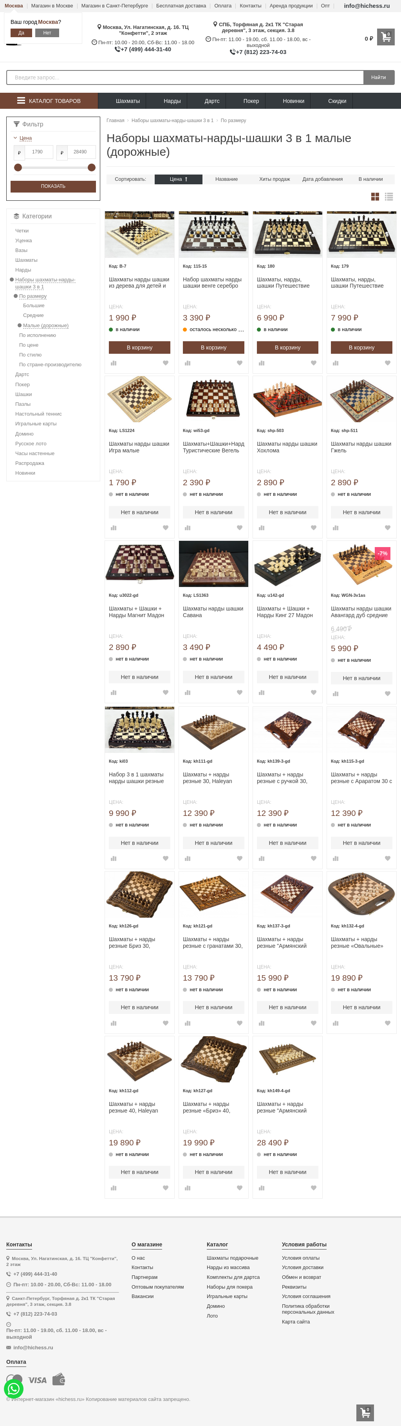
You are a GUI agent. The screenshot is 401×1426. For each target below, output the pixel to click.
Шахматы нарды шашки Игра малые (139, 447)
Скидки (331, 102)
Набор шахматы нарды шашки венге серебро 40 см (212, 283)
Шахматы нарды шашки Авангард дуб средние (361, 611)
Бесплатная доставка (181, 6)
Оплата (222, 6)
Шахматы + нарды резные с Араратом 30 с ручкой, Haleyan (361, 778)
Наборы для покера (230, 1287)
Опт (325, 6)
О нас (138, 1258)
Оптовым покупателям (158, 1287)
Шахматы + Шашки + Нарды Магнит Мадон (136, 611)
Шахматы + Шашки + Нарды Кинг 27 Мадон (285, 611)
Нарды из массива (228, 1267)
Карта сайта (296, 1322)
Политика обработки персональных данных (308, 1309)
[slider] (18, 167)
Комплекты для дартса (233, 1277)
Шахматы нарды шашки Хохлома (287, 447)
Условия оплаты (301, 1258)
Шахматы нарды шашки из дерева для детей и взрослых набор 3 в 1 (139, 283)
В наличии (371, 179)
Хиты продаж (274, 179)
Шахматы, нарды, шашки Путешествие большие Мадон (357, 283)
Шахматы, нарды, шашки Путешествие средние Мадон (283, 283)
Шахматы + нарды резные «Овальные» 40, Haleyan (357, 942)
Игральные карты (227, 1296)
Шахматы (122, 101)
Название (226, 179)
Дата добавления (323, 179)
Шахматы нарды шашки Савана (213, 611)
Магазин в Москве (52, 6)
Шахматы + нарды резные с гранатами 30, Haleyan (213, 942)
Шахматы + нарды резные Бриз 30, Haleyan (132, 942)
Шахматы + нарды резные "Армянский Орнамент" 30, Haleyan (286, 942)
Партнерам (144, 1277)
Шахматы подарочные (232, 1258)
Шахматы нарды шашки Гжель (361, 447)
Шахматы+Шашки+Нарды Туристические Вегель (213, 447)
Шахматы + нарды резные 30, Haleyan (207, 777)
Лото (212, 1316)
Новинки (288, 101)
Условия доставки (302, 1267)
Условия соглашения (306, 1296)
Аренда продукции (291, 6)
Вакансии (143, 1296)
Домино (216, 1306)
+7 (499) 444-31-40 (146, 49)
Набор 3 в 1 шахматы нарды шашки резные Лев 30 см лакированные (136, 778)
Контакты (250, 6)
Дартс (206, 101)
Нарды (166, 101)
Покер (245, 101)
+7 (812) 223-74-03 (261, 52)
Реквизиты (294, 1287)
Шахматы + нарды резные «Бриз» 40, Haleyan (206, 1107)
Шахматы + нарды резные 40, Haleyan (133, 1107)
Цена (178, 179)
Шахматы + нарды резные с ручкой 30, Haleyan (282, 778)
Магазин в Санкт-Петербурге (114, 6)
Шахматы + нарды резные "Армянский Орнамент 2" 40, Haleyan (282, 1107)
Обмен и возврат (301, 1277)
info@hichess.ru (367, 5)
